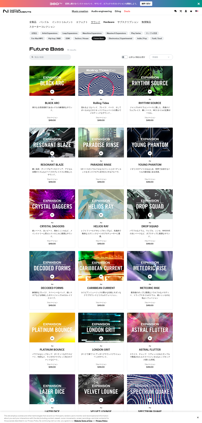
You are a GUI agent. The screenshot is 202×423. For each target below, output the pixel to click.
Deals (127, 11)
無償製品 (146, 22)
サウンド (95, 22)
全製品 (32, 22)
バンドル (44, 22)
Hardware (108, 22)
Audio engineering (101, 11)
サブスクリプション (127, 22)
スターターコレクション (42, 26)
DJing (118, 11)
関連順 (161, 57)
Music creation (80, 11)
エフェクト (82, 22)
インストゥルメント (62, 22)
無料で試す (146, 3)
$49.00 (52, 120)
